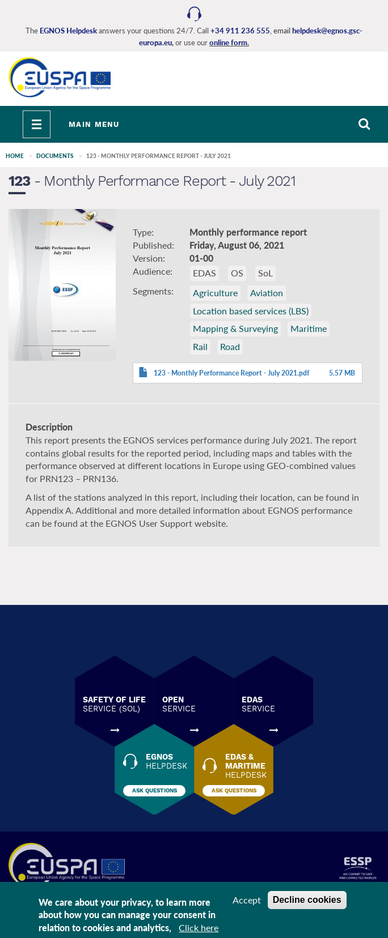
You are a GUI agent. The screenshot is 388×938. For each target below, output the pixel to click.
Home (15, 155)
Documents (55, 155)
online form (228, 42)
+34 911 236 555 (240, 30)
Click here (198, 928)
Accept (247, 899)
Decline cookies (307, 900)
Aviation (266, 292)
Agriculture (215, 292)
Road (230, 346)
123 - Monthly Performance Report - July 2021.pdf (231, 373)
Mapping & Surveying (235, 328)
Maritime (308, 328)
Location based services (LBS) (251, 310)
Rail (200, 346)
